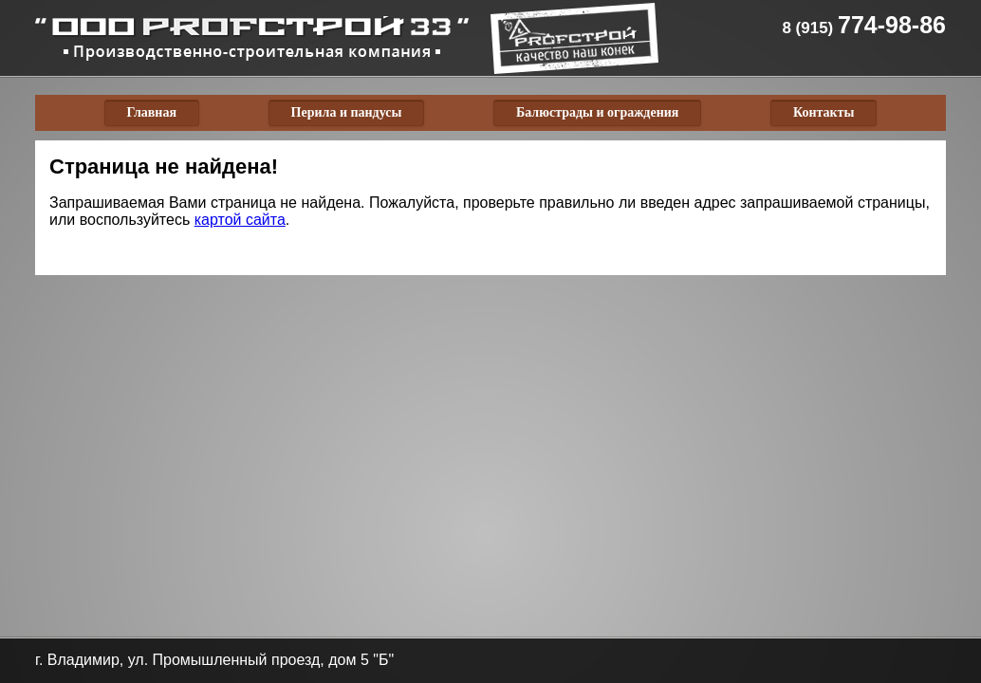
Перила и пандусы (346, 112)
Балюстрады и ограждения (597, 112)
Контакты (823, 112)
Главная (151, 112)
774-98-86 (864, 24)
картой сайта (240, 220)
